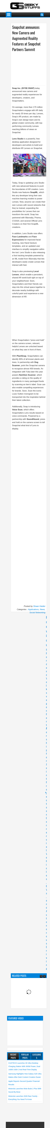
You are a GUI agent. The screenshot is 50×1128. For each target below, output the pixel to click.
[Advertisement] (30, 68)
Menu (8, 14)
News (42, 609)
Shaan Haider (39, 606)
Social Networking (37, 612)
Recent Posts (13, 1056)
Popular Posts (25, 1056)
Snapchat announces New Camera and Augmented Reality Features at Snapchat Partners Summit (26, 38)
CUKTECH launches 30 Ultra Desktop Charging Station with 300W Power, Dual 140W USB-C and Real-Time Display (24, 1066)
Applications (33, 609)
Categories (36, 1056)
